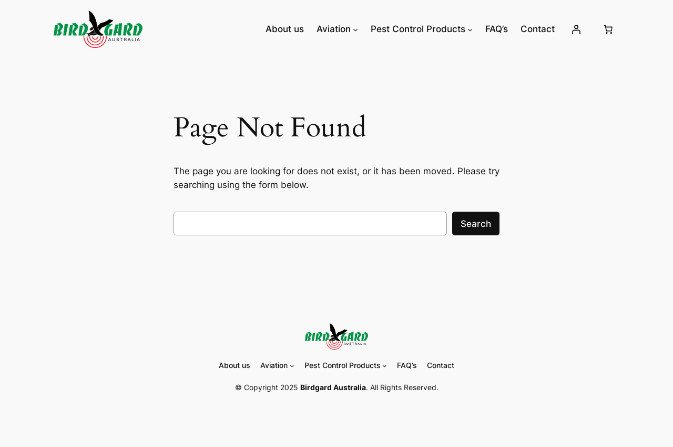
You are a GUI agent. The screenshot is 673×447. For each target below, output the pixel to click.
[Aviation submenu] (355, 29)
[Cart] (608, 29)
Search (476, 223)
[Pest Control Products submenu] (470, 29)
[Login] (576, 29)
